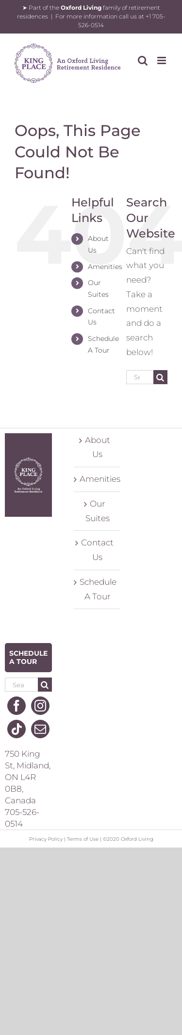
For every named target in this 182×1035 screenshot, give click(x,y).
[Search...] (139, 377)
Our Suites (97, 511)
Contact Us (97, 550)
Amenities (105, 266)
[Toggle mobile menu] (162, 60)
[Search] (160, 377)
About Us (97, 447)
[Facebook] (16, 705)
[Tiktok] (16, 729)
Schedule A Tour (98, 589)
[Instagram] (40, 705)
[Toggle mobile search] (143, 60)
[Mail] (40, 729)
